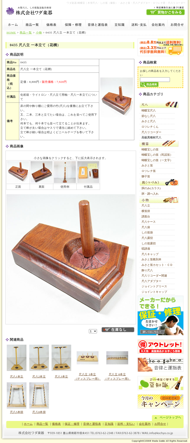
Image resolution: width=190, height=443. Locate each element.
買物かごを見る (165, 12)
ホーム (12, 25)
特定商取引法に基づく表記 (165, 7)
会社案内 (158, 25)
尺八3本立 (61, 376)
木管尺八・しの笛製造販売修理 (29, 10)
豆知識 (119, 25)
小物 (39, 32)
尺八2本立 (39, 376)
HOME (11, 32)
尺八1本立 (16, 376)
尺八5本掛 (16, 412)
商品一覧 (32, 25)
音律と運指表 (97, 25)
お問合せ (178, 25)
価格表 (51, 25)
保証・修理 (73, 25)
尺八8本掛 (39, 412)
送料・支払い (138, 25)
